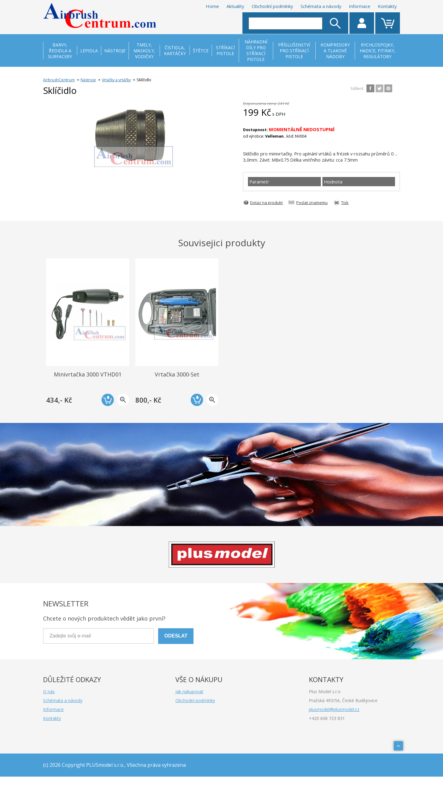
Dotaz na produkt (266, 202)
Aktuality (235, 6)
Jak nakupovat (189, 691)
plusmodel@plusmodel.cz (334, 709)
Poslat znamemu (312, 202)
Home (212, 6)
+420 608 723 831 (327, 718)
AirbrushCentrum (59, 79)
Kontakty (387, 6)
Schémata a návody (321, 6)
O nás (49, 691)
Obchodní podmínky (272, 6)
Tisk (345, 202)
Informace (359, 6)
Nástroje (88, 79)
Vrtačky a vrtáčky (116, 79)
